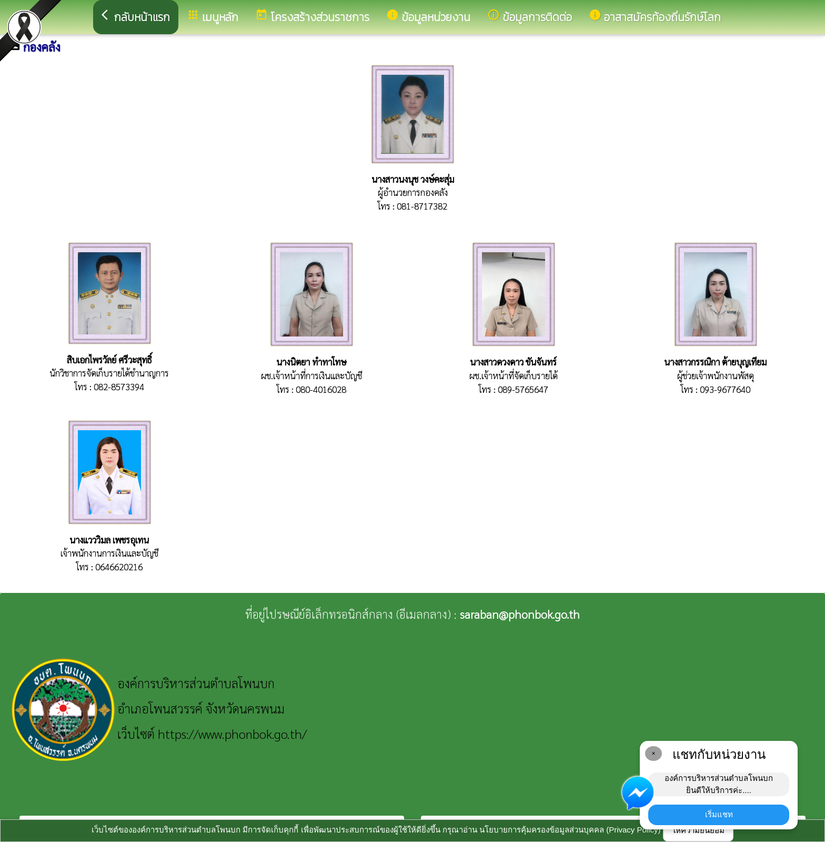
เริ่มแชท (719, 814)
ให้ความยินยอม (698, 830)
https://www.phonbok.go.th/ (232, 733)
